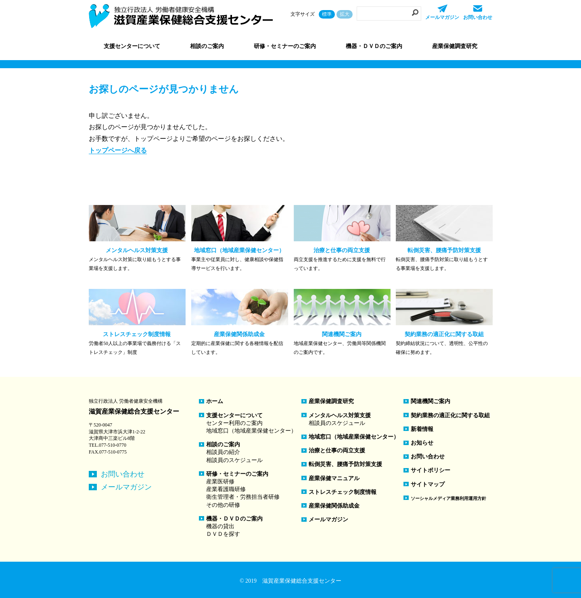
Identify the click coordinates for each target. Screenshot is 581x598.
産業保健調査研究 (454, 46)
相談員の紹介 (223, 452)
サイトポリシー (430, 470)
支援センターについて (234, 415)
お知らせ (422, 443)
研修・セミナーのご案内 (237, 474)
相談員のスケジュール (234, 460)
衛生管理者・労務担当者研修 (243, 497)
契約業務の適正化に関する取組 (450, 415)
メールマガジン (126, 487)
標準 (327, 14)
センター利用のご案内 (234, 423)
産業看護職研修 (226, 489)
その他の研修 (223, 505)
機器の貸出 (220, 526)
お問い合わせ (122, 474)
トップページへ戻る (118, 150)
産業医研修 (220, 482)
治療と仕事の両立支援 (337, 450)
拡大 (344, 14)
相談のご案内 (223, 444)
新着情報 (422, 429)
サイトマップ (428, 484)
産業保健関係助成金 (334, 506)
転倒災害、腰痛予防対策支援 (345, 464)
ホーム (214, 401)
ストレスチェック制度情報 (342, 492)
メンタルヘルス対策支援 (340, 415)
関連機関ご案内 (430, 401)
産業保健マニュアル (334, 478)
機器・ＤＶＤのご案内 (234, 519)
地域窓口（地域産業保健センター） (251, 431)
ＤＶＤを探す (223, 534)
